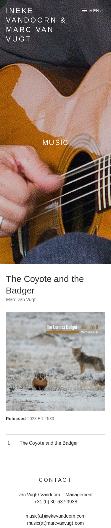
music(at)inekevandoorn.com (56, 516)
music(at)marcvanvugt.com (55, 523)
